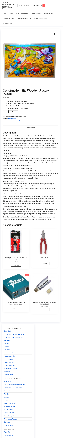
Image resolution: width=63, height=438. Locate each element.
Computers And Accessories (13, 337)
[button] (54, 34)
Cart (17, 14)
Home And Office (9, 356)
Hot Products (8, 359)
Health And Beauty (10, 353)
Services (7, 371)
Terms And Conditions (38, 18)
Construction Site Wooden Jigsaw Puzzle (15, 120)
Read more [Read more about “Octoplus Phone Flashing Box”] (16, 308)
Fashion (6, 343)
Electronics (7, 340)
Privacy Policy (22, 18)
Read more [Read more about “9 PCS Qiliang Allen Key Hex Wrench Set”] (16, 265)
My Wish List (48, 14)
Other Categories (12, 118)
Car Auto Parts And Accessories (14, 334)
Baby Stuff (7, 331)
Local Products (9, 362)
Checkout (25, 14)
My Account (36, 14)
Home (4, 14)
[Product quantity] (5, 111)
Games (6, 346)
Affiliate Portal (8, 435)
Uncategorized (9, 375)
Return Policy (7, 23)
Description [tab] (31, 127)
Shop (11, 14)
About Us (7, 432)
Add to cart (13, 112)
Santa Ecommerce (8, 3)
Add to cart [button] (44, 263)
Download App (8, 18)
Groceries (7, 350)
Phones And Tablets (10, 368)
